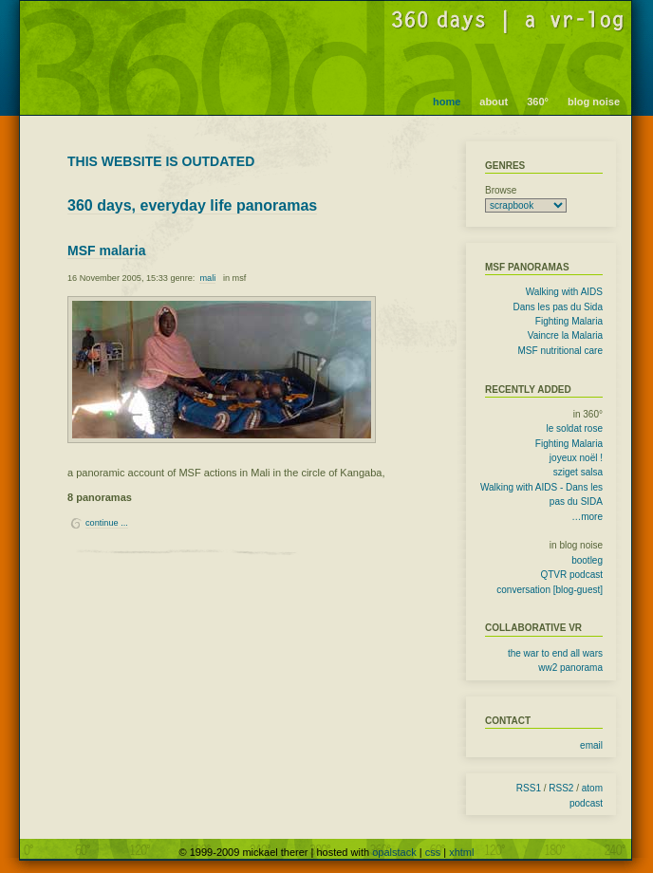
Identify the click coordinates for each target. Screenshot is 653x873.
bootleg (587, 560)
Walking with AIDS (564, 292)
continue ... (106, 523)
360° (538, 101)
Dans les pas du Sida (558, 307)
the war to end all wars (555, 653)
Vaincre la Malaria (565, 335)
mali (207, 278)
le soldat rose (575, 428)
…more (587, 516)
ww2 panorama (570, 667)
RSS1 (528, 788)
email (591, 745)
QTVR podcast (571, 574)
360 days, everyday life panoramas (192, 205)
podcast (586, 803)
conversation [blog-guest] (549, 590)
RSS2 (561, 788)
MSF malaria (106, 250)
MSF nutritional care (560, 350)
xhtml (461, 852)
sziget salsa (578, 472)
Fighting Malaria (569, 321)
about (493, 101)
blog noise (594, 101)
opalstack (394, 852)
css (433, 852)
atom (592, 788)
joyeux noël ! (576, 458)
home (446, 101)
